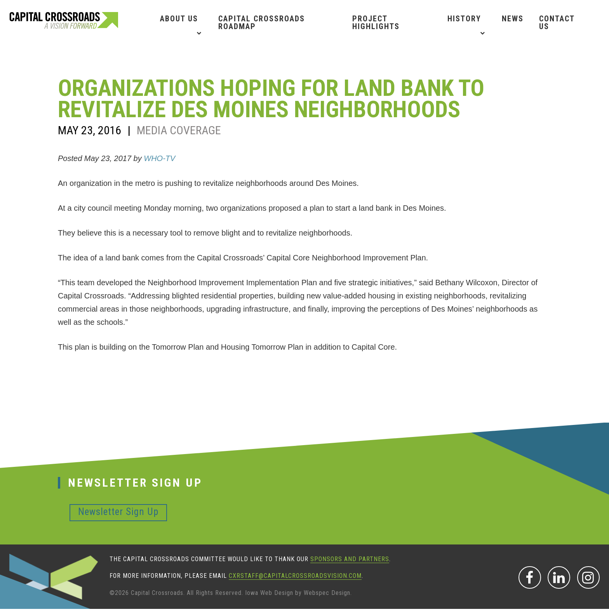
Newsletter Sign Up (118, 511)
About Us (179, 18)
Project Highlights (376, 22)
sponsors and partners (349, 559)
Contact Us (556, 22)
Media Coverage (179, 130)
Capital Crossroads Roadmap (261, 22)
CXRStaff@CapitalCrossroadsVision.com (295, 575)
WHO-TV (159, 158)
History (464, 18)
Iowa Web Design (269, 592)
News (513, 18)
